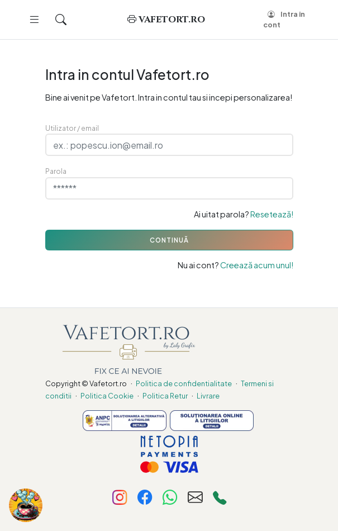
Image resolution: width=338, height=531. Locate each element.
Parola (55, 171)
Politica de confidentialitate (184, 383)
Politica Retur (165, 395)
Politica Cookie (107, 395)
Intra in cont (284, 19)
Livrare (208, 395)
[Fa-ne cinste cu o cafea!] (25, 505)
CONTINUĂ (169, 240)
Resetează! (271, 214)
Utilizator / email (72, 128)
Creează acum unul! (256, 265)
